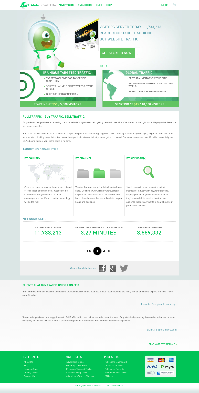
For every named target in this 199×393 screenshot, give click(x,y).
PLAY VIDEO (98, 250)
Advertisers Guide (75, 362)
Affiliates (109, 376)
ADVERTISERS (74, 357)
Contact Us (29, 376)
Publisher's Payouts (114, 369)
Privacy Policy (31, 372)
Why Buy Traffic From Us (78, 365)
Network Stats (31, 369)
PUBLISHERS (111, 357)
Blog (99, 5)
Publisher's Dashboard (116, 362)
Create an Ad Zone (114, 365)
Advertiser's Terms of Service (80, 376)
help (109, 5)
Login (164, 5)
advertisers (66, 5)
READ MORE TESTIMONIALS (162, 344)
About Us (28, 362)
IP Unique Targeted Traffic (79, 369)
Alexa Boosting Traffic (77, 372)
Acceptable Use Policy (116, 372)
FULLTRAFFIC (31, 357)
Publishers (85, 5)
